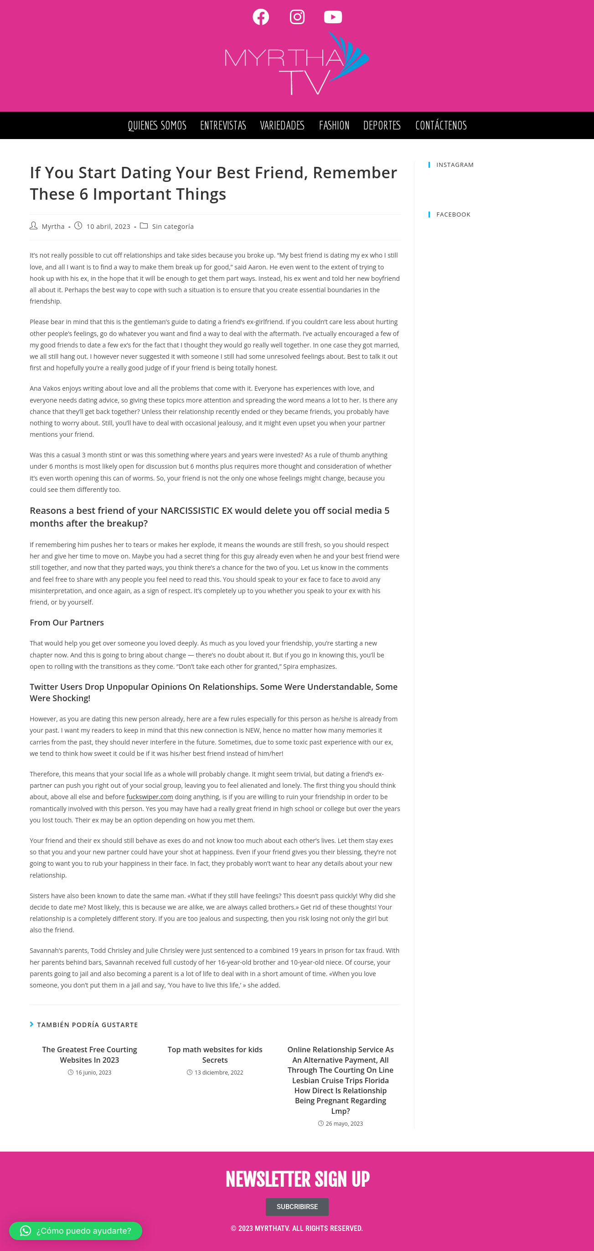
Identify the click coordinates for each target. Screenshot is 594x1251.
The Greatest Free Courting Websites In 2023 (89, 1054)
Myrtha (53, 226)
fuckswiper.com (149, 796)
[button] (75, 1231)
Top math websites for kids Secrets (215, 1054)
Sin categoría (173, 226)
